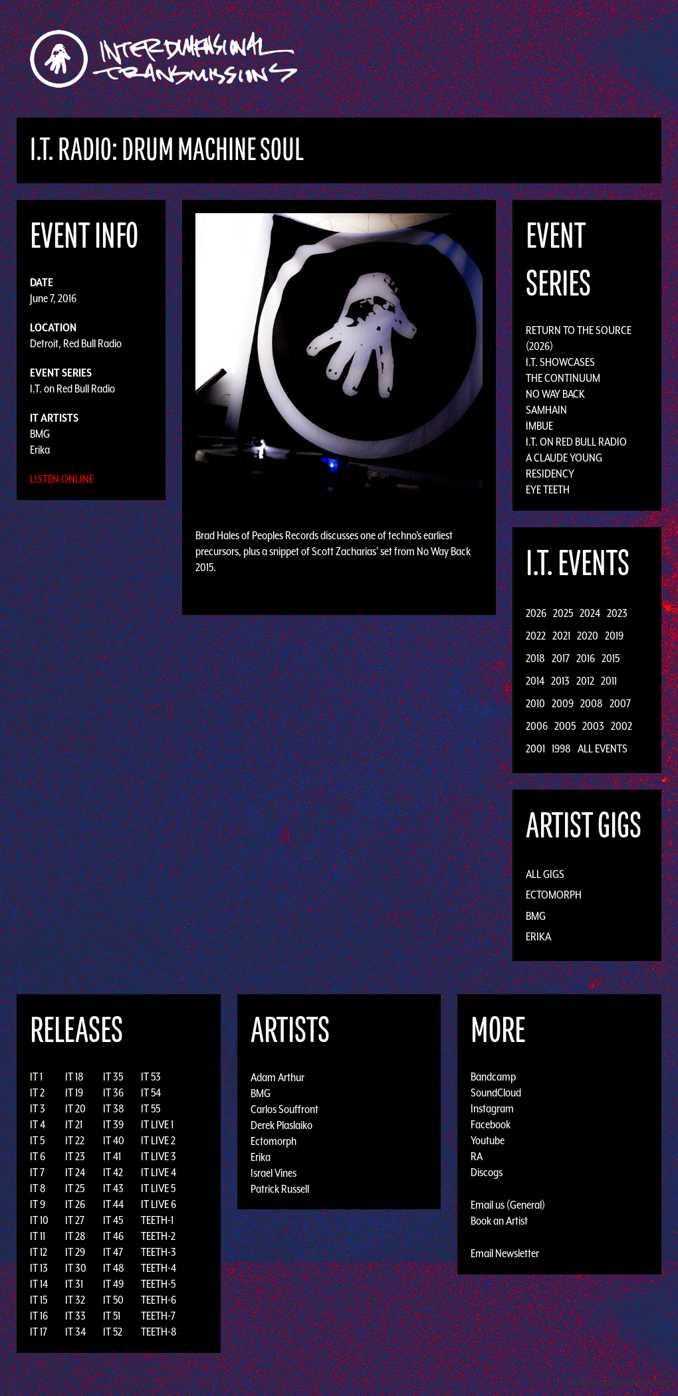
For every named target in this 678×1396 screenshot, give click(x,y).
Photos (581, 59)
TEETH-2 (158, 1236)
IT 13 (39, 1267)
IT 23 (75, 1156)
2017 (561, 658)
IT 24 (75, 1172)
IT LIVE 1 (157, 1124)
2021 (561, 635)
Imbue (539, 425)
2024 (590, 613)
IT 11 (37, 1236)
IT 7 (37, 1172)
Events (495, 59)
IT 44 (113, 1204)
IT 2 (37, 1092)
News (537, 59)
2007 (620, 703)
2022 (536, 635)
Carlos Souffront (284, 1108)
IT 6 (37, 1156)
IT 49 (113, 1283)
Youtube (488, 1140)
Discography (385, 59)
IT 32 (75, 1299)
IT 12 (38, 1252)
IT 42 (113, 1172)
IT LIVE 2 (158, 1140)
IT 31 (74, 1283)
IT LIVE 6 (158, 1204)
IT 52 (112, 1331)
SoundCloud (496, 1092)
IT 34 (75, 1331)
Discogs (487, 1172)
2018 (535, 658)
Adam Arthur (277, 1076)
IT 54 (151, 1092)
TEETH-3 (158, 1252)
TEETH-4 (158, 1267)
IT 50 (113, 1299)
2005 (565, 726)
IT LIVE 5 (158, 1188)
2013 (560, 680)
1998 (561, 748)
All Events (602, 748)
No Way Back (555, 393)
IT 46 (113, 1236)
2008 (591, 703)
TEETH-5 (158, 1283)
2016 (585, 658)
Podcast (631, 59)
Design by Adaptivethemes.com (619, 1382)
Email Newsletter (505, 1253)
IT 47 (113, 1252)
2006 (537, 726)
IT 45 (113, 1220)
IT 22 (74, 1140)
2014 (535, 680)
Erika (40, 449)
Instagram (492, 1108)
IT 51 (111, 1315)
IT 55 (150, 1108)
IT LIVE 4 (158, 1172)
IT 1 (36, 1076)
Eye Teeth (548, 489)
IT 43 (113, 1188)
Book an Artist (499, 1220)
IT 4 (37, 1124)
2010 (535, 703)
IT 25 (74, 1188)
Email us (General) (508, 1204)
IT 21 (73, 1124)
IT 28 (75, 1236)
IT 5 (37, 1140)
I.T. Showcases (560, 362)
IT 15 (38, 1299)
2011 (609, 680)
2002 (621, 726)
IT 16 (39, 1315)
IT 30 (75, 1267)
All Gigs (545, 874)
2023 (617, 613)
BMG (40, 433)
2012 (585, 680)
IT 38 (113, 1108)
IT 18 (74, 1076)
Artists (447, 59)
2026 (536, 613)
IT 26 (75, 1204)
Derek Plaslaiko (281, 1124)
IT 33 (75, 1315)
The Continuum (563, 378)
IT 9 (37, 1204)
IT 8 (38, 1188)
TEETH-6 (158, 1299)
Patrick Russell (280, 1188)
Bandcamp (493, 1076)
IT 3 (37, 1108)
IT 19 (74, 1092)
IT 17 (38, 1331)
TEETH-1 (157, 1220)
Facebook (490, 1124)
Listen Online (62, 478)
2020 (587, 635)
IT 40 (113, 1140)
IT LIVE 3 (158, 1156)
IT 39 (113, 1124)
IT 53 (151, 1076)
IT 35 (113, 1076)
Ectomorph (554, 894)
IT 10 (39, 1220)
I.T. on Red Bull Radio (72, 388)
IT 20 (75, 1108)
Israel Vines (273, 1172)
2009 (563, 703)
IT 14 (39, 1283)
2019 (614, 635)
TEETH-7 (158, 1315)
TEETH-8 (159, 1331)
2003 (593, 726)
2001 (535, 748)
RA (477, 1156)
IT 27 (74, 1220)
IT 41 (112, 1156)
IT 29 (75, 1252)
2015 (611, 658)
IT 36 (113, 1092)
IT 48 (113, 1267)
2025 (563, 613)
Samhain (546, 409)
